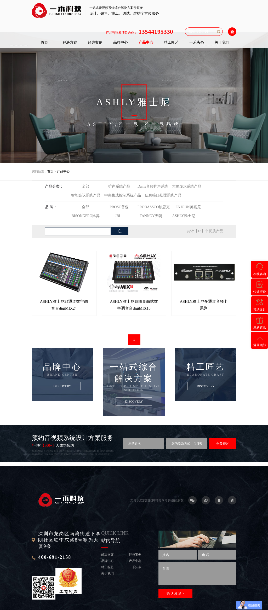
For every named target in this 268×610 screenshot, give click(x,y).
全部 (85, 186)
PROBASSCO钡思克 (154, 207)
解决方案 (69, 42)
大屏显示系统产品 (186, 186)
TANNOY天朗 (151, 216)
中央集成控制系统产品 (122, 195)
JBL (118, 216)
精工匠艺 (171, 42)
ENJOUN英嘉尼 (188, 207)
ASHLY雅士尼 (183, 216)
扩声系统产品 (119, 186)
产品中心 (146, 42)
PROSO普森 (119, 207)
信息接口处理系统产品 (163, 195)
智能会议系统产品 (85, 195)
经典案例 (95, 42)
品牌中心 (120, 42)
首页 (44, 42)
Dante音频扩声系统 (153, 186)
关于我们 (222, 42)
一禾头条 (196, 42)
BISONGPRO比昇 (86, 216)
